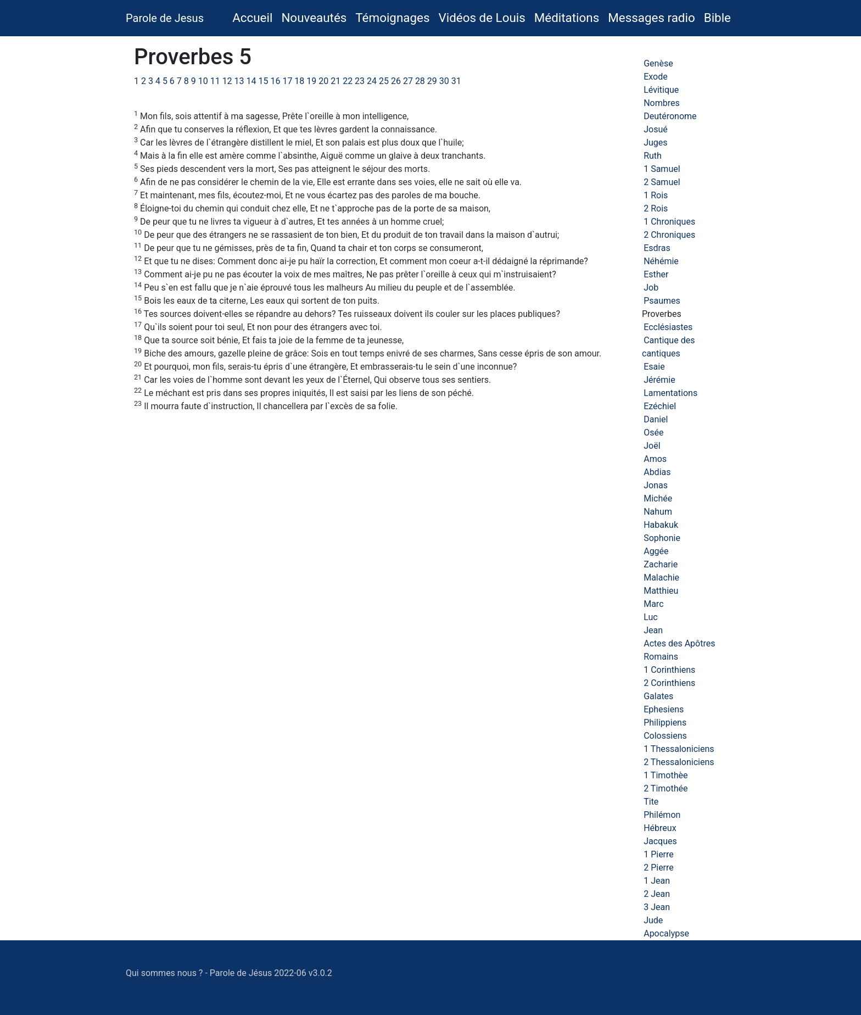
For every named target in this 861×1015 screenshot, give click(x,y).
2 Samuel (662, 182)
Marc (653, 604)
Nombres (662, 103)
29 (432, 81)
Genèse (658, 63)
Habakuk (661, 525)
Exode (656, 76)
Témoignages (392, 17)
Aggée (656, 551)
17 (287, 81)
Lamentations (670, 393)
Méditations (566, 17)
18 (299, 81)
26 (396, 81)
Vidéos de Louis (481, 17)
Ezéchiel (660, 406)
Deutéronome (670, 116)
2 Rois (656, 208)
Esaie (654, 366)
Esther (656, 274)
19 (311, 81)
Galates (658, 696)
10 (203, 81)
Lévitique (661, 90)
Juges (655, 142)
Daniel (656, 419)
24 (372, 81)
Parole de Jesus (165, 18)
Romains (661, 656)
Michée (658, 498)
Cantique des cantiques (668, 347)
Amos (655, 459)
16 (275, 81)
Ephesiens (664, 709)
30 (444, 81)
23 (360, 81)
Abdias (657, 472)
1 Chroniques (669, 221)
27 (408, 81)
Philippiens (665, 722)
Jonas (656, 485)
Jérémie (659, 380)
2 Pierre (659, 867)
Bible (717, 17)
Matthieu (661, 590)
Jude (653, 920)
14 (251, 81)
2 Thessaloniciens (679, 762)
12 (227, 81)
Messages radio (651, 17)
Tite (651, 801)
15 (263, 81)
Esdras (657, 248)
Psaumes (662, 300)
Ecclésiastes (668, 327)
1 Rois (656, 195)
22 (348, 81)
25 (384, 81)
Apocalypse (666, 933)
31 (456, 81)
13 (239, 81)
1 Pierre (659, 854)
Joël (652, 445)
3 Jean (657, 907)
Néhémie (661, 261)
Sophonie (662, 538)
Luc (650, 617)
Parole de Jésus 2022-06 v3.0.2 (271, 973)
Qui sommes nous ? (164, 973)
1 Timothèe (665, 775)
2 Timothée (665, 788)
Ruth (653, 155)
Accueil (254, 16)
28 (420, 81)
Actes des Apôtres (679, 643)
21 (335, 81)
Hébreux (660, 828)
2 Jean (657, 894)
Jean (653, 630)
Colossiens (665, 735)
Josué (656, 129)
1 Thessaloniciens (679, 749)
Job (651, 287)
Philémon (662, 815)
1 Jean (657, 880)
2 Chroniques (669, 235)
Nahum (658, 511)
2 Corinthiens (669, 683)
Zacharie (661, 564)
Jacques (660, 841)
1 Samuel (662, 169)
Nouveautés (313, 17)
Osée (653, 432)
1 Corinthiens (669, 670)
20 (323, 81)
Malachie (661, 577)
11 (215, 81)
